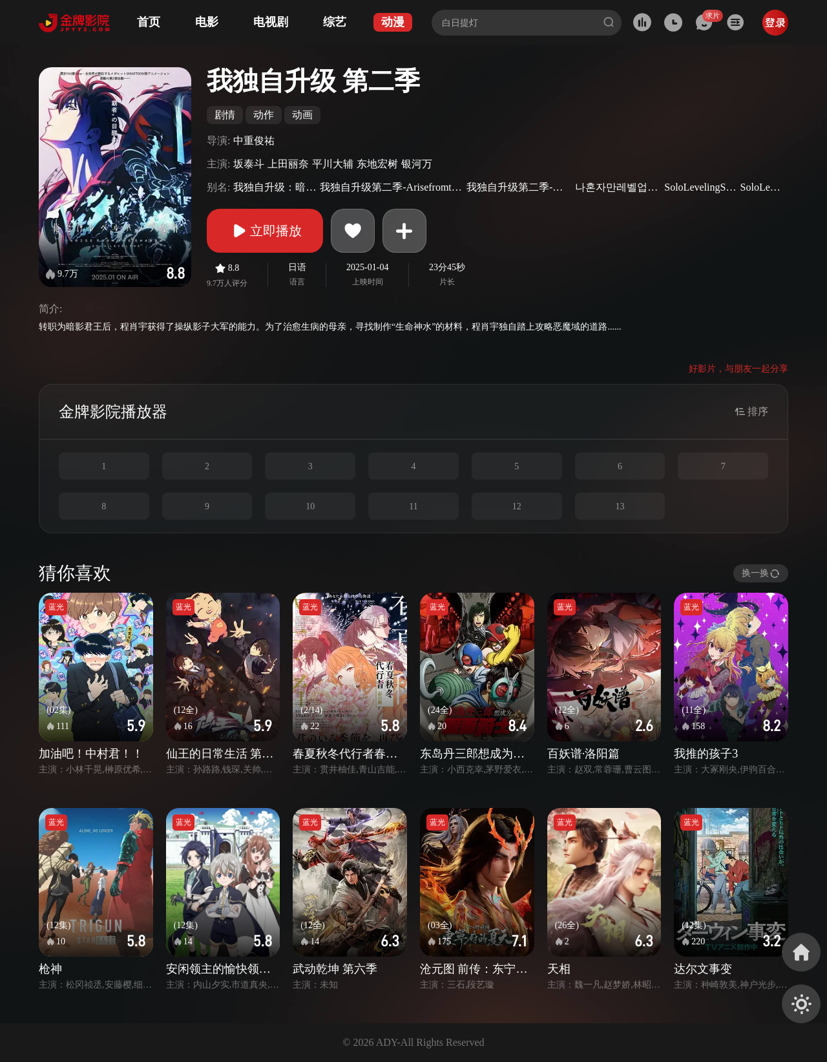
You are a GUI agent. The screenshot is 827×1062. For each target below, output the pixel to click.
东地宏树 (377, 163)
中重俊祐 (254, 140)
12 (516, 506)
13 (619, 506)
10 (310, 506)
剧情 (225, 114)
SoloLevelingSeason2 (700, 187)
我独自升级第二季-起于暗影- (519, 187)
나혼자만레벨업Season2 (618, 187)
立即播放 (265, 231)
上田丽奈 (288, 163)
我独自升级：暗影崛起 (275, 187)
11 (413, 506)
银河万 (416, 163)
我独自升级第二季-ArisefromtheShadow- (391, 187)
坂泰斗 (248, 163)
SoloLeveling (762, 187)
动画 (302, 114)
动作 (263, 114)
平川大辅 (332, 163)
